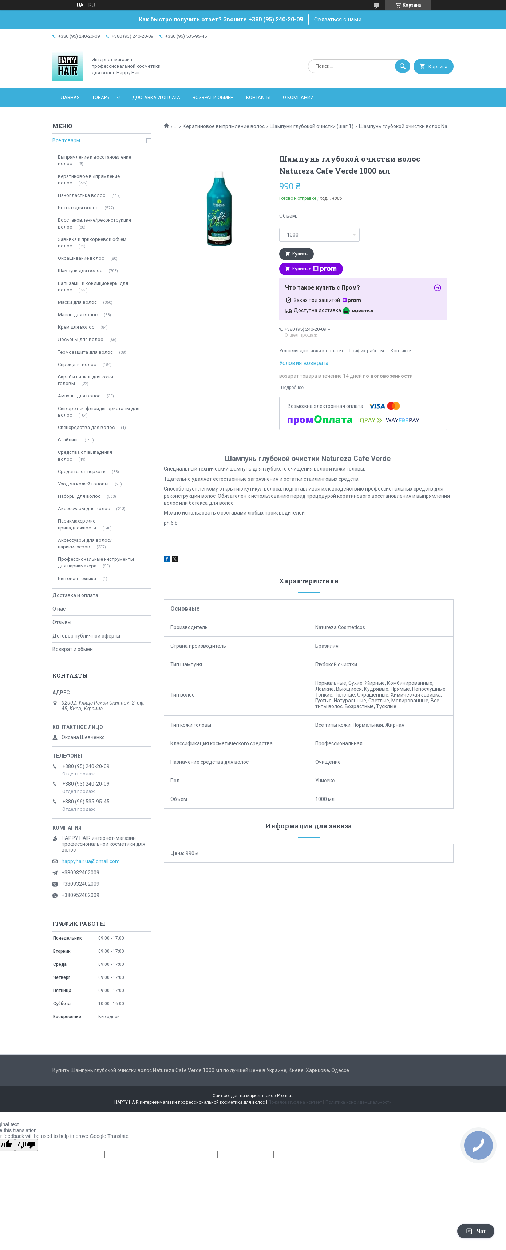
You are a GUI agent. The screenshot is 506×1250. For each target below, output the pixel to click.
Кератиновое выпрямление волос (224, 126)
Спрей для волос (77, 364)
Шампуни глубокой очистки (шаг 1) (311, 126)
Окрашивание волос (81, 258)
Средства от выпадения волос (85, 455)
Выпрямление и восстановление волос (94, 160)
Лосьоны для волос (80, 339)
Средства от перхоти (82, 471)
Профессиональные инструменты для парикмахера (96, 562)
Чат (476, 1231)
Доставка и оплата (156, 97)
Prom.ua (285, 1095)
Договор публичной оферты (86, 636)
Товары (101, 97)
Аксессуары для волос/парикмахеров (85, 543)
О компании (298, 97)
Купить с (314, 269)
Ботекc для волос (78, 207)
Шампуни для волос (80, 270)
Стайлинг (68, 440)
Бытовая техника (77, 578)
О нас (59, 609)
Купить (300, 254)
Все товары (66, 140)
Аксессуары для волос (84, 508)
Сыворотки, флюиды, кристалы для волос (98, 412)
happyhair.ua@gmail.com (91, 861)
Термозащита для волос (85, 352)
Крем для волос (76, 327)
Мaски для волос (77, 302)
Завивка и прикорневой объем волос (92, 243)
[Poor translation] (26, 1145)
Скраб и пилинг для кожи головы (85, 380)
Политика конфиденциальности (358, 1102)
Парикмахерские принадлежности (77, 524)
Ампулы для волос (79, 395)
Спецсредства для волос (86, 427)
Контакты (258, 97)
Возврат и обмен (213, 97)
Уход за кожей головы (83, 484)
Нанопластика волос (81, 195)
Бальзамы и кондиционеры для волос (93, 287)
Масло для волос (78, 314)
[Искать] (402, 66)
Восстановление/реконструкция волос (94, 223)
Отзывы (61, 622)
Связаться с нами (337, 19)
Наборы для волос (79, 496)
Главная (69, 97)
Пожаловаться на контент (295, 1102)
